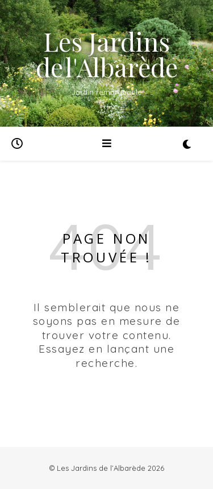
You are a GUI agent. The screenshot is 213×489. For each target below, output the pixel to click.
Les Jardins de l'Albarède (107, 54)
